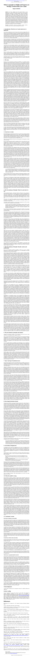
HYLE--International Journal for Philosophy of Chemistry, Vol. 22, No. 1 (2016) (15, 0)
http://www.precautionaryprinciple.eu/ (24, 595)
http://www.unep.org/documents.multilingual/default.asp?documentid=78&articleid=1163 (16, 635)
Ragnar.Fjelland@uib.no (13, 653)
